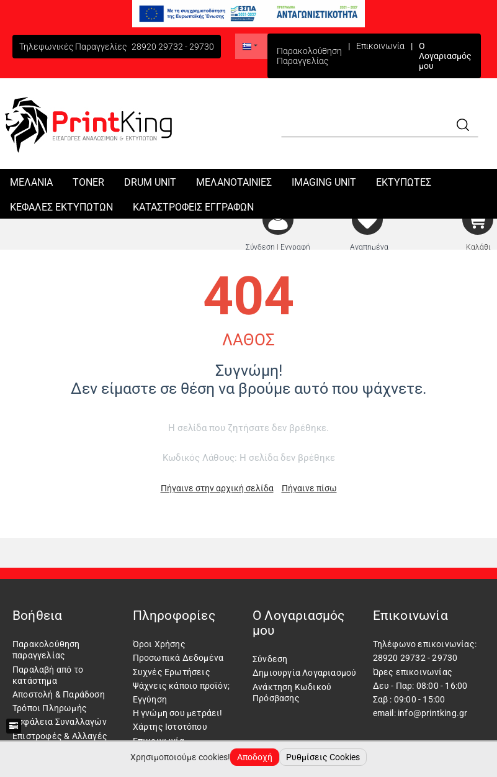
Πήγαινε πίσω (309, 488)
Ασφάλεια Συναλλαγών (59, 722)
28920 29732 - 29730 (173, 47)
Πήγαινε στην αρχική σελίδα (217, 488)
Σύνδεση (270, 659)
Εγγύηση (150, 699)
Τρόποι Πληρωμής (49, 708)
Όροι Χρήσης (159, 644)
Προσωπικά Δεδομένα (178, 658)
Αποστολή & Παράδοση (58, 694)
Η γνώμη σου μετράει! (178, 713)
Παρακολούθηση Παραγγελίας (309, 56)
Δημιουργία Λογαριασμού (304, 673)
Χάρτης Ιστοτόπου (170, 727)
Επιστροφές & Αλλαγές (59, 736)
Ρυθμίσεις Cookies (323, 757)
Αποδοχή (254, 757)
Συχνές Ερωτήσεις (171, 672)
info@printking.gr (432, 713)
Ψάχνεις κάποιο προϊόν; (181, 686)
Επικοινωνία (380, 46)
